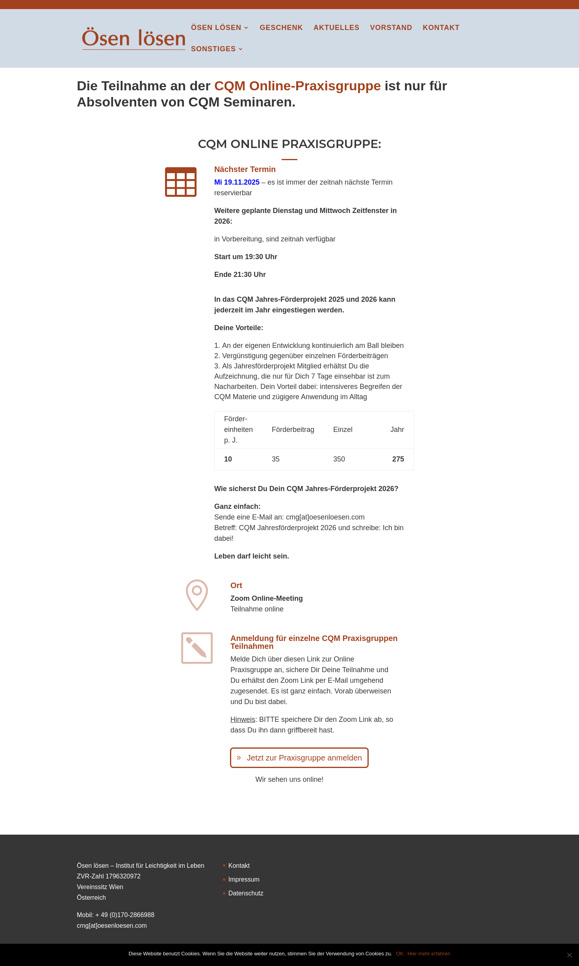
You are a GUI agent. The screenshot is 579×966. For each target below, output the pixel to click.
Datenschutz (246, 893)
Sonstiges (213, 49)
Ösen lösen (216, 28)
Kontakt (441, 28)
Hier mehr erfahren (428, 954)
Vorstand (391, 28)
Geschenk (281, 28)
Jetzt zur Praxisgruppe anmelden (304, 757)
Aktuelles (337, 28)
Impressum (244, 879)
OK (400, 954)
